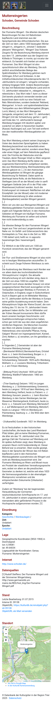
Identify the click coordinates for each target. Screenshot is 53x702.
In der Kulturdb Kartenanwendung (21, 686)
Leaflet (25, 681)
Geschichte (7, 517)
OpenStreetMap (36, 681)
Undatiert (6, 528)
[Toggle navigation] (47, 5)
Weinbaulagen (22, 517)
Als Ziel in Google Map (17, 683)
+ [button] (6, 630)
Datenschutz (15, 698)
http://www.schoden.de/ (14, 564)
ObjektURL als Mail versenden (17, 611)
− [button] (6, 634)
